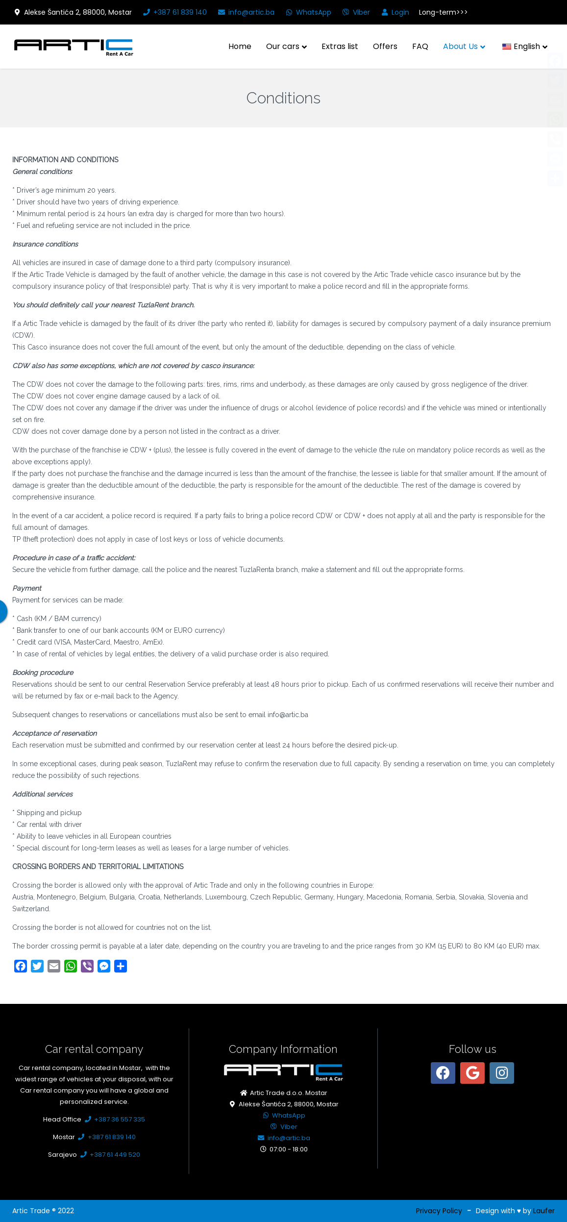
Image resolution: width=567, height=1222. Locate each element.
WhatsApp (307, 12)
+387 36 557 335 (114, 1119)
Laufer (544, 1211)
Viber (355, 12)
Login (394, 12)
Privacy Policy (439, 1211)
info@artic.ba (245, 12)
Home (239, 46)
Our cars (282, 46)
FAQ (420, 46)
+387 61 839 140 (174, 12)
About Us (460, 46)
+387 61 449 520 (109, 1154)
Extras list (339, 46)
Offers (385, 46)
